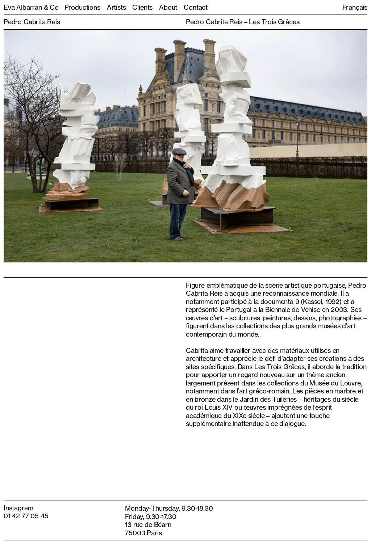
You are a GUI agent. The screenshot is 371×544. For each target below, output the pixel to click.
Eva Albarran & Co (31, 7)
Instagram (18, 508)
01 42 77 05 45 (26, 516)
